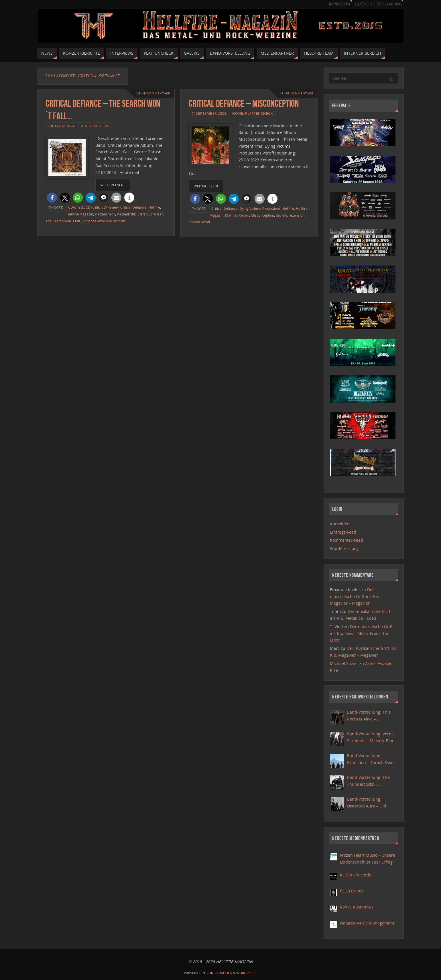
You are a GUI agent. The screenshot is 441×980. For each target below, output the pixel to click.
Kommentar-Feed (346, 540)
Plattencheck (94, 126)
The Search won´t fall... (64, 221)
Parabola (223, 973)
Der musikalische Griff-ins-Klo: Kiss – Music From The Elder (362, 633)
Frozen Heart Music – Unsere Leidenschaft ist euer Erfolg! (367, 858)
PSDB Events (352, 891)
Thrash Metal (199, 221)
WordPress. (246, 973)
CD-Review (110, 207)
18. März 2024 (62, 126)
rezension (296, 215)
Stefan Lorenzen (150, 214)
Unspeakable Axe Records (105, 221)
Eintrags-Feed (343, 532)
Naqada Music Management (367, 923)
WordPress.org (344, 548)
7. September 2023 (209, 113)
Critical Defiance (133, 207)
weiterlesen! (113, 185)
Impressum (339, 4)
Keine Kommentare (153, 93)
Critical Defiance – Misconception (244, 103)
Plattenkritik (126, 214)
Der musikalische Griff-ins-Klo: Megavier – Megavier (355, 596)
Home (237, 113)
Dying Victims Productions (260, 208)
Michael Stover (344, 663)
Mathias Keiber (237, 215)
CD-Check (76, 207)
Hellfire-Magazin (79, 214)
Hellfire (154, 207)
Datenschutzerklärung (378, 4)
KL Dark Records (355, 875)
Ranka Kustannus (356, 907)
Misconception (262, 215)
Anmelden (340, 523)
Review (281, 215)
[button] (52, 198)
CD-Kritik (93, 207)
